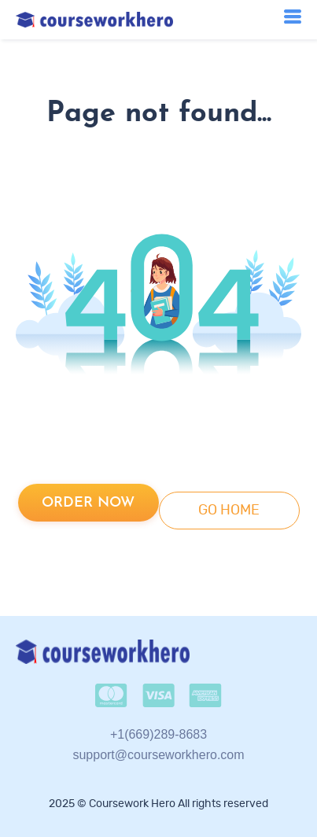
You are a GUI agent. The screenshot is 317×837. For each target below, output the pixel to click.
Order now (88, 503)
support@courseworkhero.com (158, 754)
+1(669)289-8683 (158, 734)
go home (229, 510)
